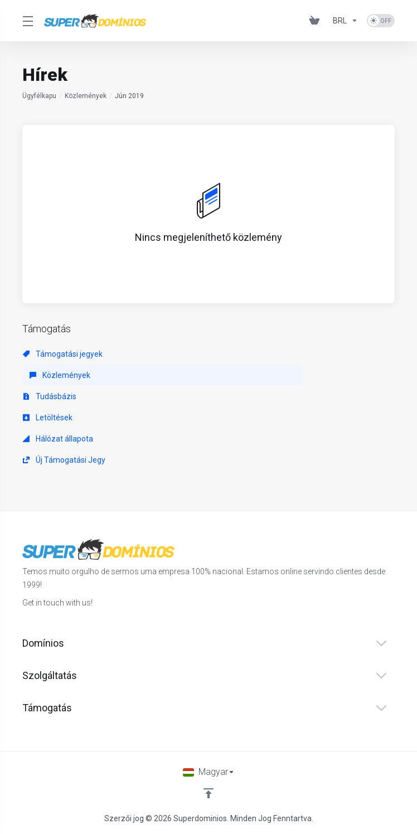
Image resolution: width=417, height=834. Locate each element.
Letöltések (47, 417)
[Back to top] (208, 793)
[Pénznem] (345, 21)
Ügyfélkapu (39, 96)
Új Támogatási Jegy (64, 459)
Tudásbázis (49, 396)
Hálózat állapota (58, 438)
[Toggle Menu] (26, 20)
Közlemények (85, 96)
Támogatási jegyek (63, 354)
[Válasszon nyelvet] (209, 772)
